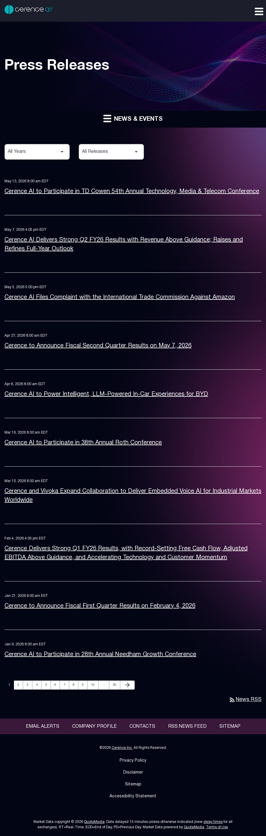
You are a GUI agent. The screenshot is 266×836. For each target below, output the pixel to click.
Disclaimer (133, 772)
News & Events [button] (133, 118)
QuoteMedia (94, 822)
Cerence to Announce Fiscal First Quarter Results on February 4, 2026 (99, 606)
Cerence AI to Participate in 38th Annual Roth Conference (83, 443)
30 (116, 684)
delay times (213, 822)
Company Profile (94, 726)
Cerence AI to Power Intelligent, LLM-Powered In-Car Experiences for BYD (106, 394)
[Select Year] (37, 152)
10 (94, 684)
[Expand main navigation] (258, 11)
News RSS (245, 699)
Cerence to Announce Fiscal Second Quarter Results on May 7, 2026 (97, 346)
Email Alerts (42, 726)
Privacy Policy (133, 761)
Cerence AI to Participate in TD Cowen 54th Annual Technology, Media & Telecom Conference (131, 191)
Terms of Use (217, 827)
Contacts (142, 726)
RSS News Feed (187, 726)
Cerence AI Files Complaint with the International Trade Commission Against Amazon (119, 297)
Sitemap (229, 726)
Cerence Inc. (122, 747)
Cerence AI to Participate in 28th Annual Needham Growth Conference (100, 654)
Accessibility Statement (133, 796)
